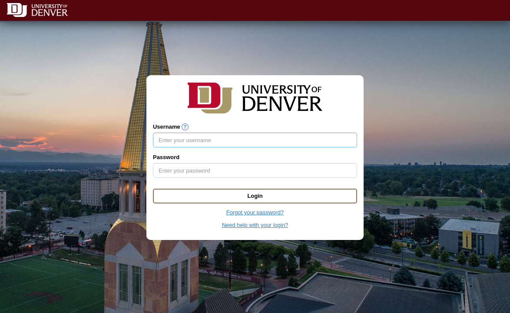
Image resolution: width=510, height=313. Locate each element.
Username (166, 126)
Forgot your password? (255, 212)
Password (166, 157)
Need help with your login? (255, 225)
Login (254, 196)
